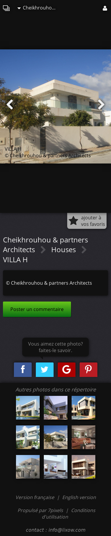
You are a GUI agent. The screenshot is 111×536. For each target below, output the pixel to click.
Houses (64, 249)
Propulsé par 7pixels (40, 510)
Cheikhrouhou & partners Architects (38, 7)
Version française (35, 497)
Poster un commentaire (37, 309)
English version (79, 497)
